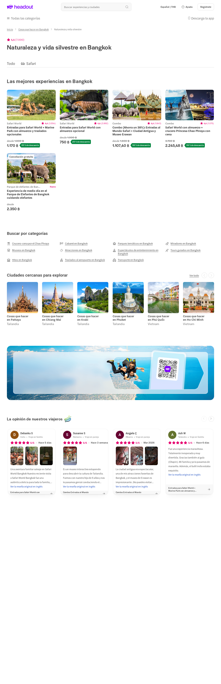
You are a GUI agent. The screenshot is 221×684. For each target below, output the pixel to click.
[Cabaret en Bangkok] (74, 243)
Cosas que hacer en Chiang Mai (52, 317)
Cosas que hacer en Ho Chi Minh (193, 317)
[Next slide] (211, 419)
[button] (186, 6)
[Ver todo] (194, 275)
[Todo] (11, 63)
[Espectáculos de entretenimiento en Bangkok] (137, 251)
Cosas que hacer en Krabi (88, 317)
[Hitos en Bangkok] (19, 260)
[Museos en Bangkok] (21, 250)
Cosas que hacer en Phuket (123, 317)
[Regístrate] (205, 6)
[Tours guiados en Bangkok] (182, 250)
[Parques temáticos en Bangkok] (133, 243)
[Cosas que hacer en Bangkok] (33, 29)
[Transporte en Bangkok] (128, 260)
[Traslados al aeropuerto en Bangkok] (82, 260)
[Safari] (31, 63)
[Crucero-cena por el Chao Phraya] (28, 243)
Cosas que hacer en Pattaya (17, 317)
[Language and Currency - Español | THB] (168, 6)
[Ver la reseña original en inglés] (26, 486)
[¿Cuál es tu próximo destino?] (96, 7)
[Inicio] (10, 29)
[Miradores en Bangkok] (180, 243)
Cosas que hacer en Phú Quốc (158, 317)
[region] (110, 63)
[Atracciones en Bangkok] (76, 250)
